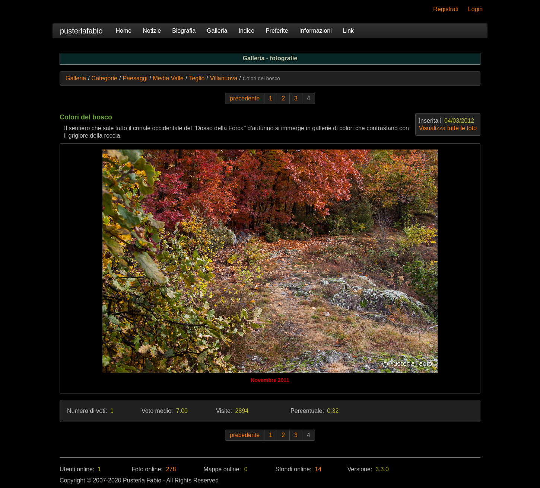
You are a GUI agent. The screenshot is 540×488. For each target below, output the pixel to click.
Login (475, 9)
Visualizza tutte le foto (448, 128)
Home (124, 31)
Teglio (196, 78)
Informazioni (315, 31)
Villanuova (224, 78)
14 (318, 469)
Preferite (277, 31)
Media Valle (168, 78)
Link (348, 31)
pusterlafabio (81, 31)
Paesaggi (135, 78)
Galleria (217, 31)
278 (171, 469)
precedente (245, 98)
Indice (246, 31)
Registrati (445, 9)
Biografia (184, 31)
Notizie (152, 31)
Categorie (104, 78)
